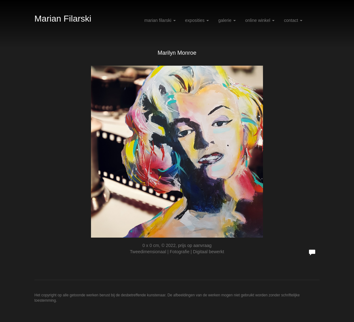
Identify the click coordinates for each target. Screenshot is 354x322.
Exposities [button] (197, 20)
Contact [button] (293, 20)
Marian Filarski (62, 18)
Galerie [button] (227, 20)
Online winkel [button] (260, 20)
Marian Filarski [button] (160, 20)
